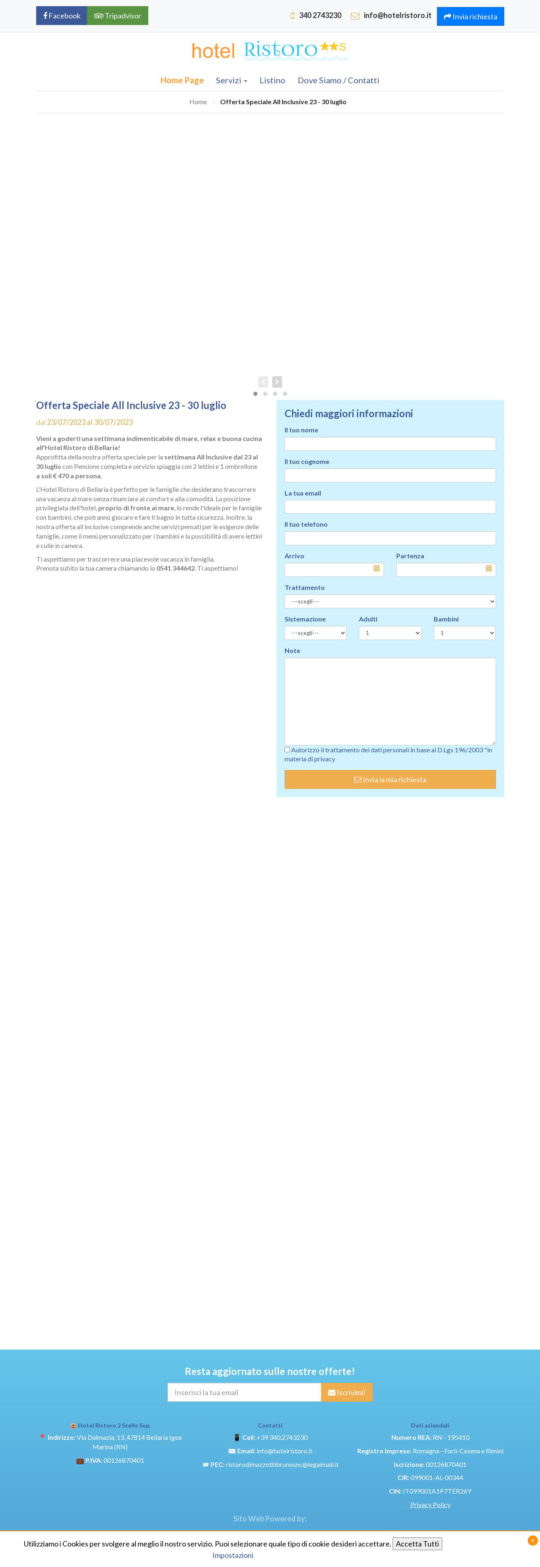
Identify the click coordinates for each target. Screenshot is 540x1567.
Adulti (368, 619)
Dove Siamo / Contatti (338, 80)
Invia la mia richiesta (390, 779)
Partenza (410, 556)
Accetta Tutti (417, 1543)
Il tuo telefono (306, 524)
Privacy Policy (430, 1504)
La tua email (303, 493)
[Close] (533, 1540)
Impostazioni (232, 1555)
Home (198, 101)
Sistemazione (305, 619)
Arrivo (294, 556)
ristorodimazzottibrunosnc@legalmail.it (282, 1464)
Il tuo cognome (307, 461)
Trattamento (305, 587)
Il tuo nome (301, 430)
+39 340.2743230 (282, 1437)
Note (292, 650)
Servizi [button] (231, 80)
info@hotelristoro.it (285, 1451)
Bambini (446, 619)
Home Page (182, 80)
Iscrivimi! (347, 1392)
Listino (272, 80)
